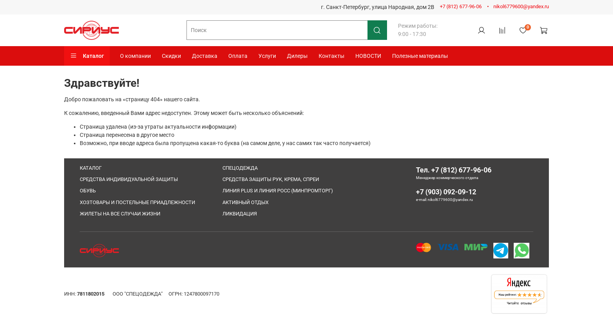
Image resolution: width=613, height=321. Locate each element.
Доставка (204, 56)
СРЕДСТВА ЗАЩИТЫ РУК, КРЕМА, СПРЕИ (270, 179)
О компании (135, 56)
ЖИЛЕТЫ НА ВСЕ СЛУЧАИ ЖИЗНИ (120, 214)
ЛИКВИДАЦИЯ (239, 214)
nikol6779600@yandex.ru (521, 6)
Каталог (87, 55)
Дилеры (297, 56)
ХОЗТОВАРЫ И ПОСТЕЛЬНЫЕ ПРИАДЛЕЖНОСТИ (137, 202)
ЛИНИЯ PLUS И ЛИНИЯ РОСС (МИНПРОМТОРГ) (277, 191)
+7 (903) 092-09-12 (446, 192)
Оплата (237, 56)
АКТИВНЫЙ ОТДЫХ (245, 202)
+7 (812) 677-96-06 (461, 6)
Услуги (267, 56)
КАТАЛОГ (91, 168)
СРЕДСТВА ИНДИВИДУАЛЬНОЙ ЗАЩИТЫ (129, 179)
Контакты (331, 56)
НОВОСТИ (368, 56)
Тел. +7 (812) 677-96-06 (453, 170)
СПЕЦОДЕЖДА (240, 168)
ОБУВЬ (88, 191)
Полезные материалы (420, 56)
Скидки (171, 56)
